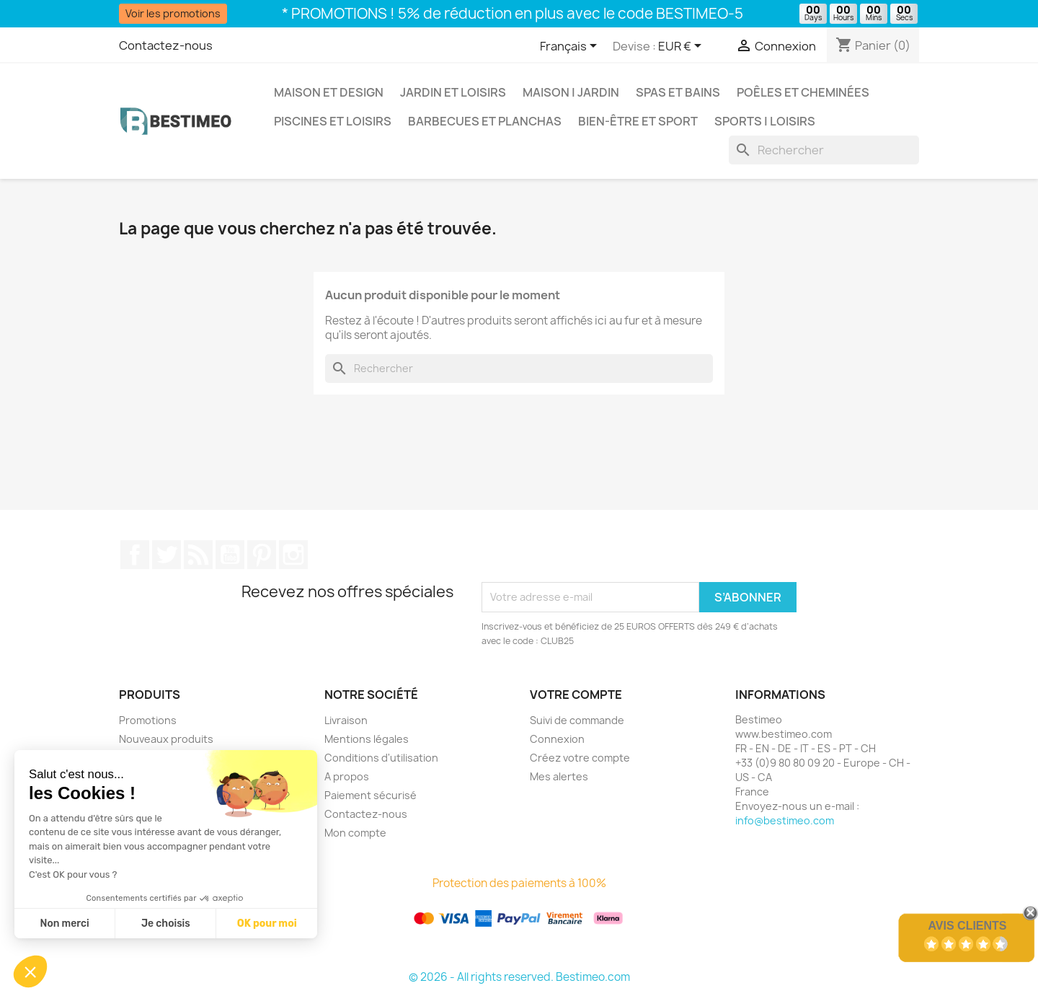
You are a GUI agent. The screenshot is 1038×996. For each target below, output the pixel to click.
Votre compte (576, 694)
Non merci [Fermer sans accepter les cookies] (64, 923)
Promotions (148, 720)
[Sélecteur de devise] (682, 47)
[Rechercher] (824, 150)
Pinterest (261, 554)
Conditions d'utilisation (381, 757)
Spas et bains (678, 92)
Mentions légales (366, 739)
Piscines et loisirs (332, 121)
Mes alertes (559, 776)
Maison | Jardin (571, 92)
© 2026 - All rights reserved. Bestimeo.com (519, 976)
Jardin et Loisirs (453, 92)
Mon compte (355, 832)
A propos (346, 776)
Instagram (293, 554)
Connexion (557, 739)
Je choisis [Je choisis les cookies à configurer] (165, 923)
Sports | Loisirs (764, 121)
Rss (198, 554)
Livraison (346, 720)
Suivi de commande (577, 720)
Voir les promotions (173, 13)
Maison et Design (328, 92)
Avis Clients (967, 926)
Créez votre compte (580, 757)
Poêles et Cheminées (803, 92)
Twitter (166, 554)
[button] (30, 971)
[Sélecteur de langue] (571, 47)
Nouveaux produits (166, 739)
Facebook (134, 554)
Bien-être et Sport (638, 121)
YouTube (230, 554)
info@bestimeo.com (784, 820)
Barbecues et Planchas (485, 121)
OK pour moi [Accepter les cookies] (267, 923)
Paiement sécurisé (370, 795)
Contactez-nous (166, 45)
